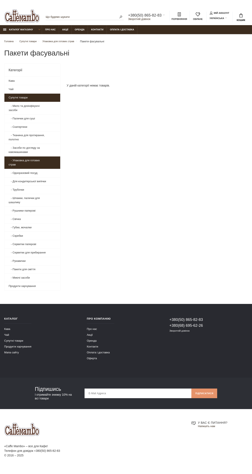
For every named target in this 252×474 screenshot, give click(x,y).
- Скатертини (18, 128)
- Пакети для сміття (22, 271)
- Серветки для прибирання (27, 254)
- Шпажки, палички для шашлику (24, 202)
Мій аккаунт (219, 13)
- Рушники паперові (22, 212)
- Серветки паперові (22, 246)
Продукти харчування (22, 288)
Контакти (97, 31)
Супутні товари (18, 99)
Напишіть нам (207, 428)
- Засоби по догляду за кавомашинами (24, 152)
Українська (217, 18)
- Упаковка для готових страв (24, 164)
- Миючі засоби (19, 279)
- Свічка (15, 221)
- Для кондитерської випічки (27, 183)
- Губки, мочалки (20, 229)
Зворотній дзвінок (139, 19)
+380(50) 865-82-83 (145, 16)
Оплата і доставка (122, 31)
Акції (65, 31)
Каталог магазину (18, 31)
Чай (11, 91)
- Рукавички (17, 263)
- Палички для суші (22, 120)
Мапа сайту (11, 354)
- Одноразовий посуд (23, 175)
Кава (12, 82)
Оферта (92, 360)
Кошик (241, 18)
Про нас (50, 31)
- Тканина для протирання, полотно (27, 139)
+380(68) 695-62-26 (186, 327)
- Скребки (16, 237)
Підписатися (203, 395)
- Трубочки (16, 191)
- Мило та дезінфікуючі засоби (24, 110)
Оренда (80, 31)
